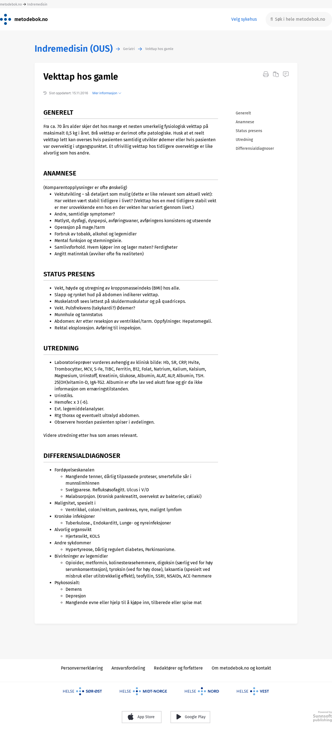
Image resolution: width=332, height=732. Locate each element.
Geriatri (129, 49)
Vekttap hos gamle (159, 49)
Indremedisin (37, 4)
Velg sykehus (244, 19)
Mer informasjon (106, 93)
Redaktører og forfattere (178, 668)
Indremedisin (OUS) (74, 49)
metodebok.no (11, 4)
